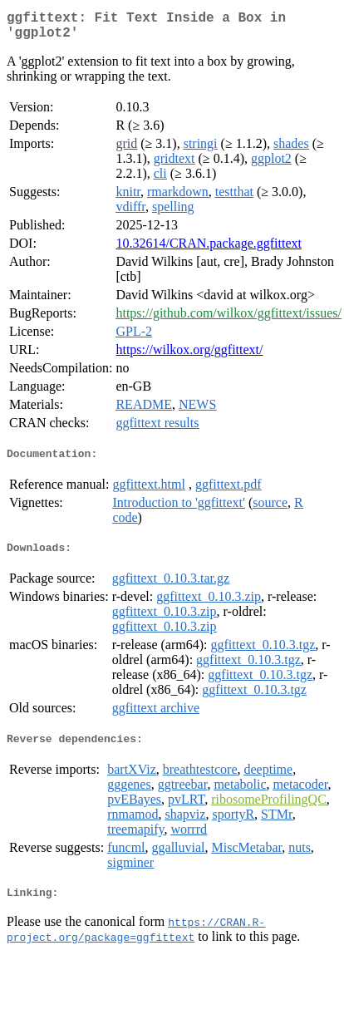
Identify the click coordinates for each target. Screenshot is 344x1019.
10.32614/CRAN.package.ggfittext (208, 250)
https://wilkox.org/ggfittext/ (189, 356)
